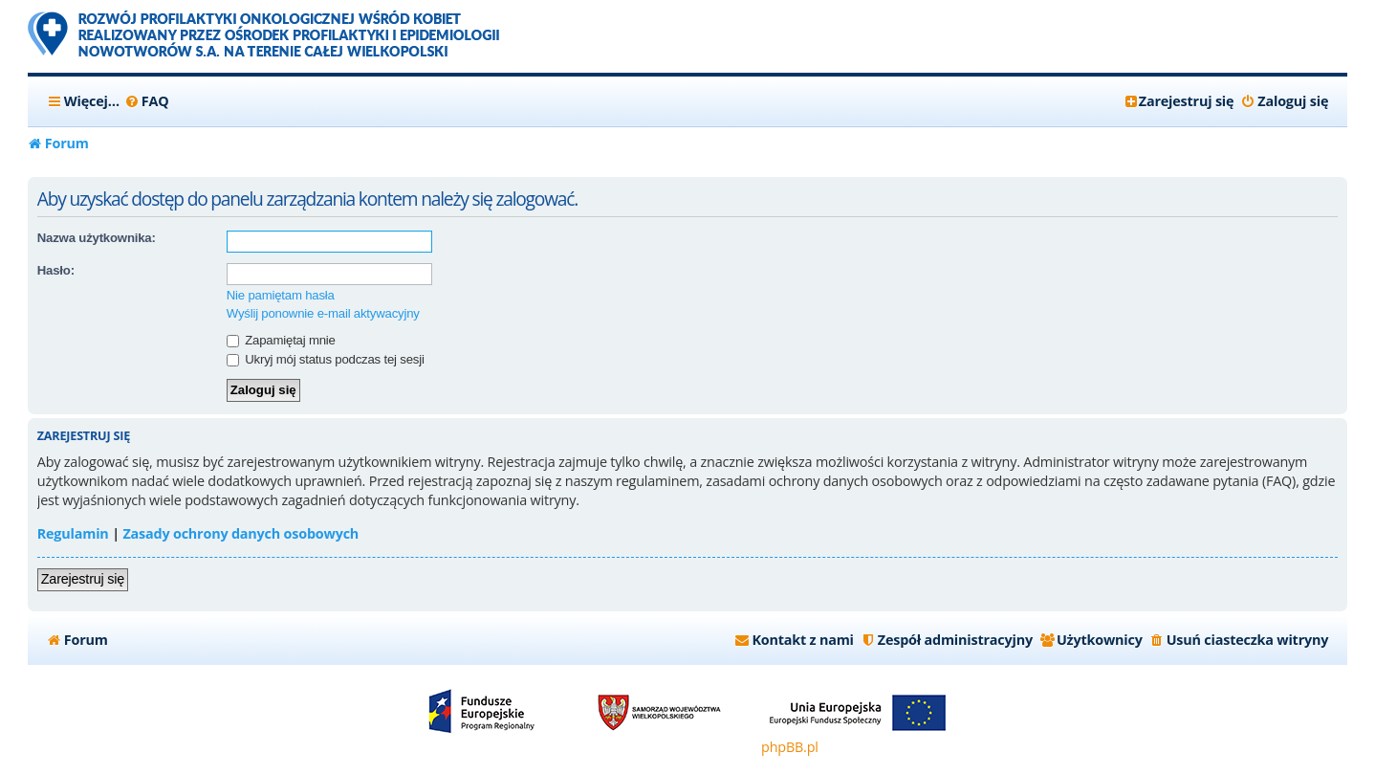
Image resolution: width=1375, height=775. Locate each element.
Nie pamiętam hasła (281, 295)
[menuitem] (146, 101)
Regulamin (73, 533)
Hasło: (56, 270)
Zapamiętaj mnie (281, 340)
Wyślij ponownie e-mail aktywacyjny (323, 313)
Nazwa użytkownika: (96, 238)
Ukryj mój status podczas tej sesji (326, 359)
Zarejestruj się (82, 579)
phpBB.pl (789, 747)
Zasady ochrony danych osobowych (240, 533)
